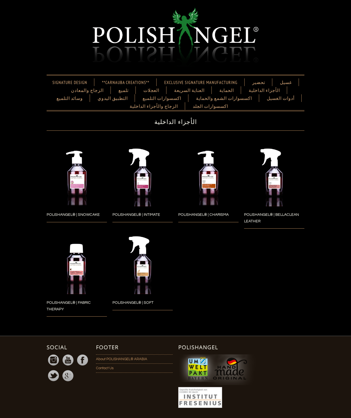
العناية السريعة (189, 90)
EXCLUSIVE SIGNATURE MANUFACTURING (200, 82)
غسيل (286, 82)
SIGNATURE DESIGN (69, 82)
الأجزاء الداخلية (264, 90)
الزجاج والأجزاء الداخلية (154, 106)
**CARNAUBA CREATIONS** (125, 82)
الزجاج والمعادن (87, 90)
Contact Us (105, 368)
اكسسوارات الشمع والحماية (224, 98)
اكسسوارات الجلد (210, 106)
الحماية (226, 90)
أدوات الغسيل (281, 98)
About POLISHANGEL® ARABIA (121, 359)
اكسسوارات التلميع (162, 98)
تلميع (123, 90)
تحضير (258, 82)
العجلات (151, 90)
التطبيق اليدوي (113, 98)
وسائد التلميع (69, 98)
